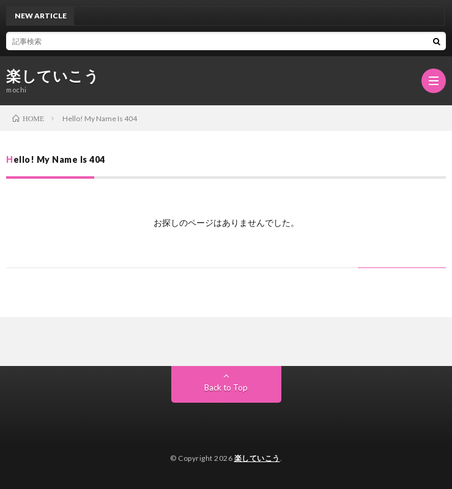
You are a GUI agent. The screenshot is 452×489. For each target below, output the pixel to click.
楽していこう (52, 76)
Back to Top (226, 387)
